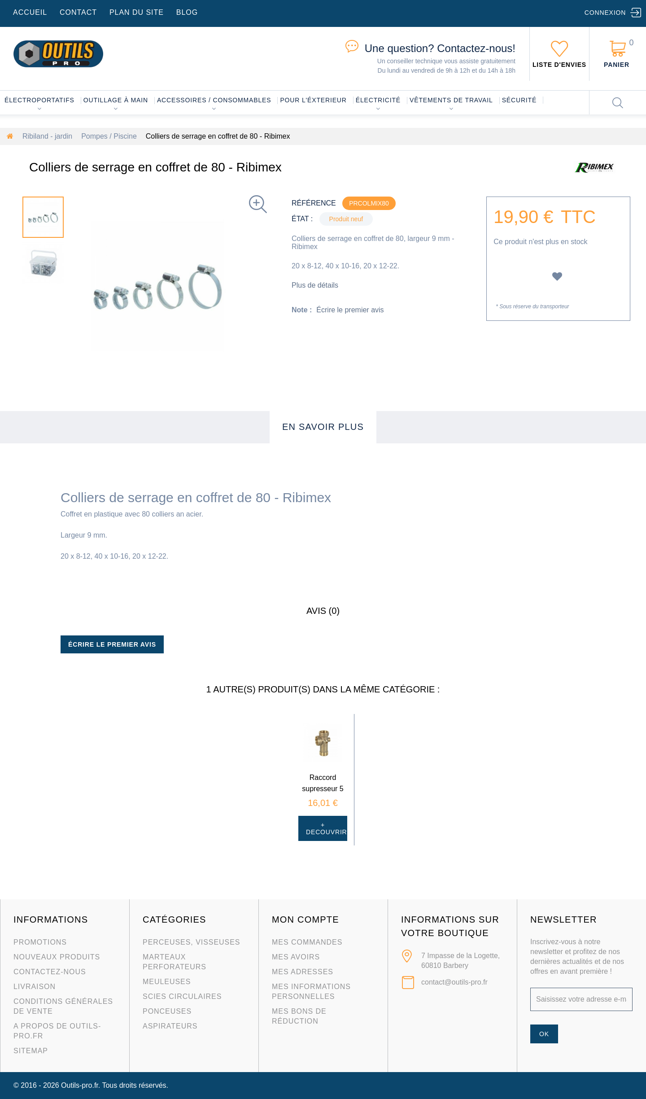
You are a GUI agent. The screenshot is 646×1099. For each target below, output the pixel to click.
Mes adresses (302, 972)
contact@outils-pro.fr (454, 982)
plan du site (136, 12)
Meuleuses (167, 981)
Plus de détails (315, 285)
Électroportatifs (39, 100)
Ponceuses (167, 1011)
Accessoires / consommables (214, 100)
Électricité (378, 100)
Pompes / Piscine (109, 136)
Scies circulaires (182, 996)
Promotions (40, 942)
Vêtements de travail (451, 100)
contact (78, 12)
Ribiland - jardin (47, 136)
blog (187, 12)
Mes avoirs (296, 957)
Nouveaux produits (56, 957)
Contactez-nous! (440, 48)
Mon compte (305, 919)
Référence (314, 203)
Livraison (34, 986)
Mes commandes (307, 942)
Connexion (605, 12)
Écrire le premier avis (350, 310)
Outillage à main (115, 100)
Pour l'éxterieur (313, 100)
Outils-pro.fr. (80, 1085)
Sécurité (519, 100)
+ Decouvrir (326, 828)
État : (302, 219)
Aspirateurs (170, 1026)
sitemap (30, 1051)
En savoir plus (323, 427)
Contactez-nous (49, 972)
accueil (30, 12)
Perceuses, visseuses (191, 942)
